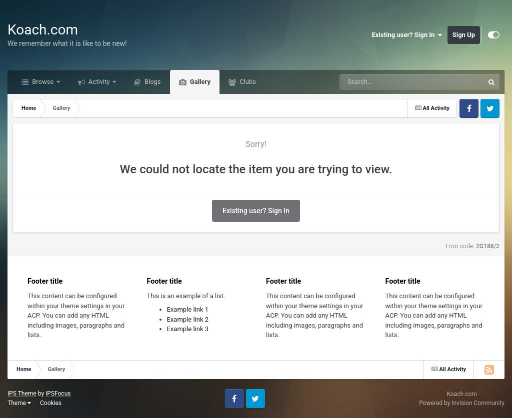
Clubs (247, 81)
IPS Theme (22, 393)
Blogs (152, 81)
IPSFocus (58, 393)
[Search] (387, 82)
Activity (99, 81)
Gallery (199, 81)
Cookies (51, 403)
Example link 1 (188, 309)
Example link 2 (188, 319)
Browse (43, 81)
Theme (19, 403)
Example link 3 (188, 329)
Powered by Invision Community (461, 403)
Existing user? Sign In (407, 35)
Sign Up (463, 34)
